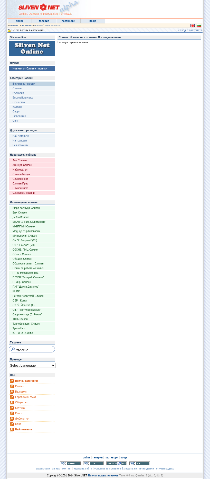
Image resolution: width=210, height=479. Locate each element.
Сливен (17, 88)
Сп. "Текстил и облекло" (27, 309)
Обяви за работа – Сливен (28, 268)
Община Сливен (22, 259)
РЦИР (16, 291)
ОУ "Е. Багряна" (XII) (25, 240)
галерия (44, 21)
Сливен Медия (21, 174)
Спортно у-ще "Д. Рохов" (27, 314)
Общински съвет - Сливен (28, 263)
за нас (56, 468)
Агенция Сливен (22, 165)
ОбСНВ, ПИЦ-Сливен (25, 249)
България (18, 93)
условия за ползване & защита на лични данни (124, 468)
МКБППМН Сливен (24, 226)
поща (92, 21)
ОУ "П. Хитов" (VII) (24, 245)
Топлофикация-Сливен (26, 323)
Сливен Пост (20, 179)
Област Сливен (22, 254)
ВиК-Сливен (20, 212)
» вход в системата (190, 30)
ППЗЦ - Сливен (22, 282)
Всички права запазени (103, 475)
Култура (17, 106)
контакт (67, 468)
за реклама (43, 468)
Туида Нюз (19, 328)
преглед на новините (47, 25)
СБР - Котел (20, 300)
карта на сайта (83, 468)
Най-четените (21, 136)
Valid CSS (93, 463)
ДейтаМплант (21, 217)
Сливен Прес (20, 183)
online (19, 21)
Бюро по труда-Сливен (26, 208)
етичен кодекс (165, 468)
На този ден (20, 140)
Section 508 (116, 463)
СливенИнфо (20, 188)
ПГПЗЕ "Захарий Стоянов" (28, 277)
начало (14, 25)
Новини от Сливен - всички (30, 68)
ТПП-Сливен (20, 319)
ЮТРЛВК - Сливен (23, 333)
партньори (68, 21)
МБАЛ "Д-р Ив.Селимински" (29, 221)
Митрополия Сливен (25, 235)
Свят (15, 120)
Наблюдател (20, 169)
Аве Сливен (20, 160)
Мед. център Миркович (26, 231)
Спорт (16, 111)
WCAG (139, 463)
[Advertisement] (139, 7)
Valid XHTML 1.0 (70, 463)
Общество (19, 102)
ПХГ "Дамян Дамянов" (26, 286)
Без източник (20, 145)
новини (27, 25)
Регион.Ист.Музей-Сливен (28, 296)
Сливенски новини (24, 192)
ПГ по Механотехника (25, 272)
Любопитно (19, 116)
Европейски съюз (23, 97)
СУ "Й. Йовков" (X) (23, 305)
